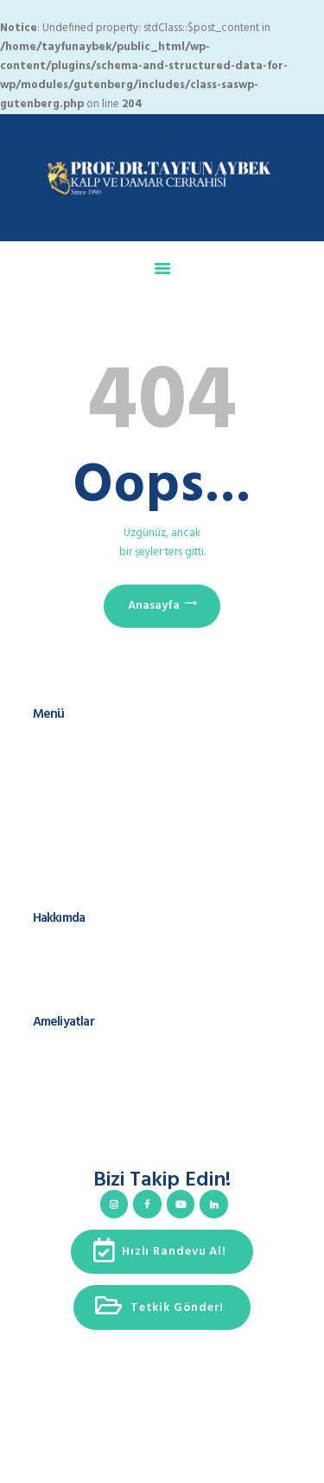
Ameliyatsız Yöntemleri (88, 1149)
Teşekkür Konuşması (81, 995)
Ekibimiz (53, 774)
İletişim (50, 857)
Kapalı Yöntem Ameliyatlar (97, 1116)
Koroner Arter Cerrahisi (87, 1049)
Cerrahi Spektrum (75, 978)
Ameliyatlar (60, 792)
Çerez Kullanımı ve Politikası (100, 891)
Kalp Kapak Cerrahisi (82, 1066)
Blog (44, 824)
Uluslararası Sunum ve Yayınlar (106, 962)
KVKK (45, 874)
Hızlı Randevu (65, 841)
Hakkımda (57, 758)
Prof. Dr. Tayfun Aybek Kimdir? (106, 945)
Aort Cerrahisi (65, 1082)
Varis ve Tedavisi (73, 1132)
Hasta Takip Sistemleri (85, 808)
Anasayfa (154, 606)
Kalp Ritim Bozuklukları (88, 1099)
